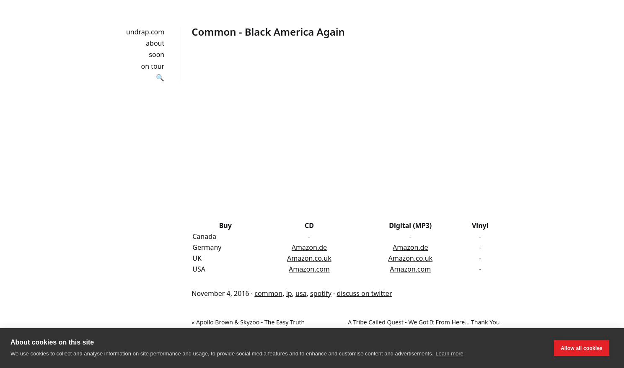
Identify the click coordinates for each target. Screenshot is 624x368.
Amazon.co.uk (309, 258)
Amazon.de (309, 247)
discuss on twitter (364, 293)
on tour (153, 66)
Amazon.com (309, 269)
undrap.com (145, 31)
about (155, 43)
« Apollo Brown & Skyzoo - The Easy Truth (248, 322)
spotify (320, 293)
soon (156, 54)
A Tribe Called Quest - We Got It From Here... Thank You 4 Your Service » (424, 326)
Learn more (449, 353)
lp (289, 293)
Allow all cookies (582, 348)
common (268, 293)
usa (301, 293)
